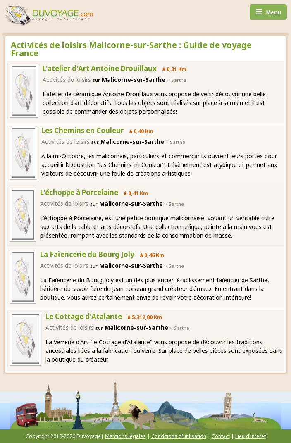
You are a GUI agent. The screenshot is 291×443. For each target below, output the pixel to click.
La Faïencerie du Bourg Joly (87, 254)
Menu (268, 12)
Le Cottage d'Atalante (83, 316)
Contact (221, 436)
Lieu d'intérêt (250, 436)
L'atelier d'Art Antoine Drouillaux (100, 68)
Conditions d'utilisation (178, 436)
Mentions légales (125, 436)
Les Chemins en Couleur (82, 130)
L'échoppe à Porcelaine (79, 192)
